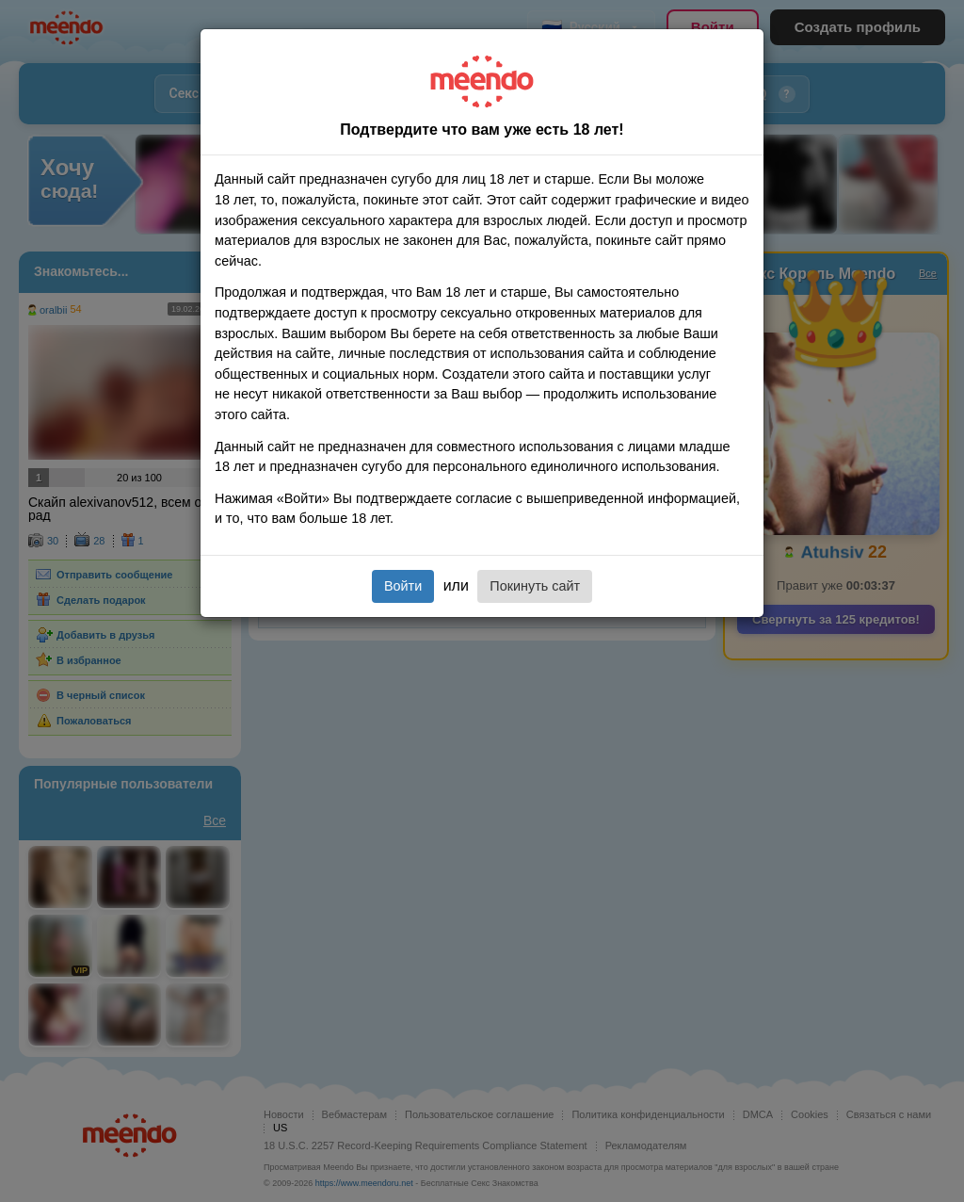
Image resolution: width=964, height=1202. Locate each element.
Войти (403, 585)
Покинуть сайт (535, 585)
